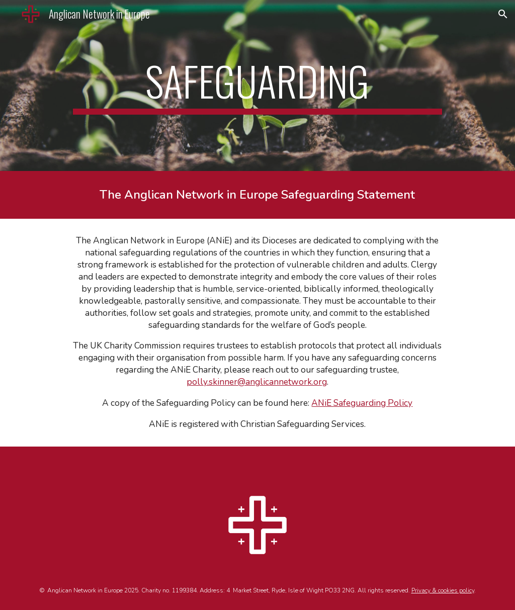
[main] (257, 85)
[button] (503, 14)
